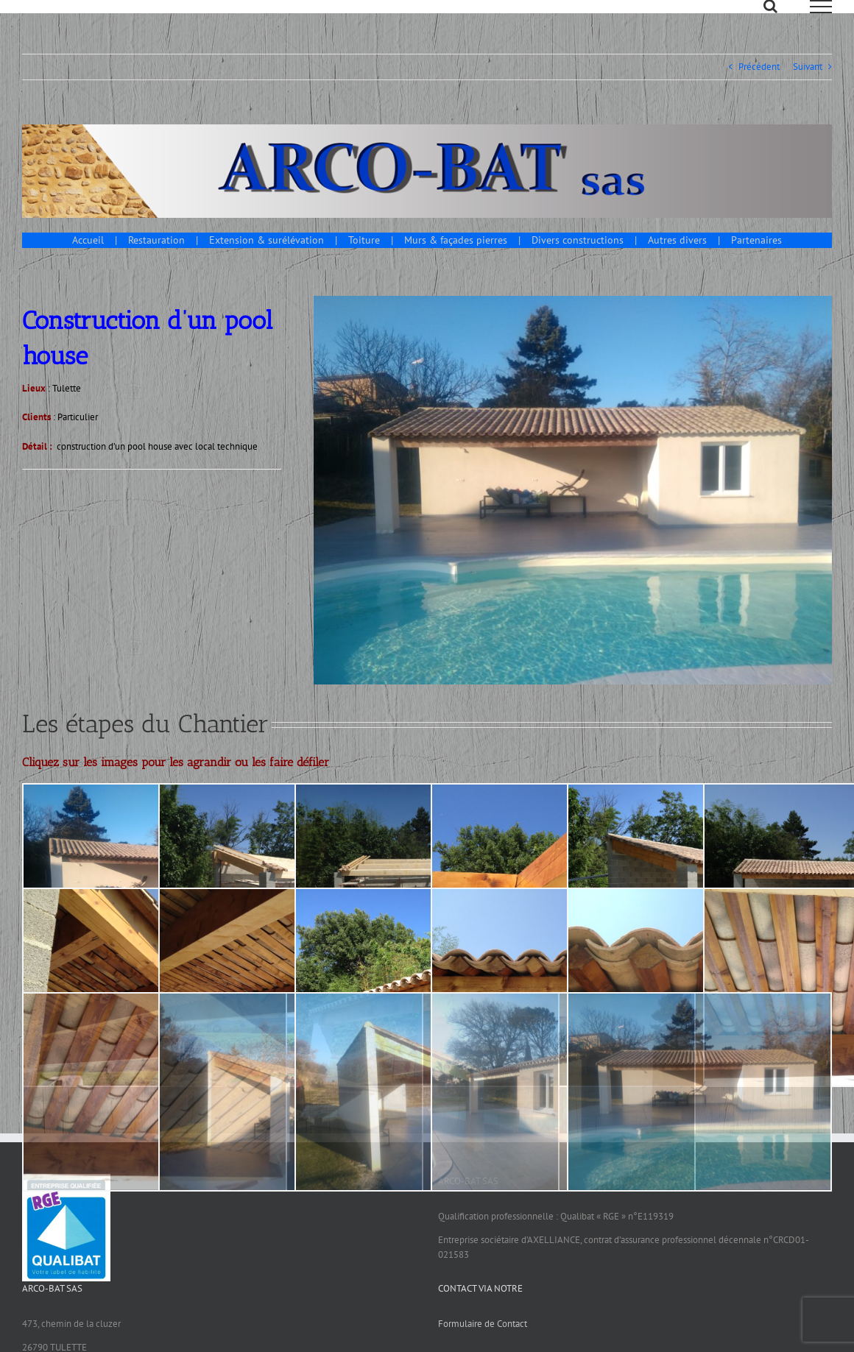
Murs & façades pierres (455, 256)
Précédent (759, 83)
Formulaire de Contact (482, 1340)
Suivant (807, 83)
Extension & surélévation (266, 256)
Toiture (364, 256)
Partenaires (756, 256)
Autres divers (677, 256)
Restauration (156, 256)
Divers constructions (578, 256)
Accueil (88, 256)
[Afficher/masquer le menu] (821, 6)
